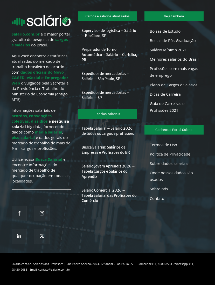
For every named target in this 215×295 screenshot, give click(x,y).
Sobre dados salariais (169, 163)
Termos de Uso (163, 144)
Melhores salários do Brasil (174, 59)
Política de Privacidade (170, 154)
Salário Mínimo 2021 (168, 49)
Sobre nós (159, 188)
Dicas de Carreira (165, 94)
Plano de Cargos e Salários (174, 84)
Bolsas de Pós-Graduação (173, 40)
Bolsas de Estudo (165, 31)
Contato (157, 198)
